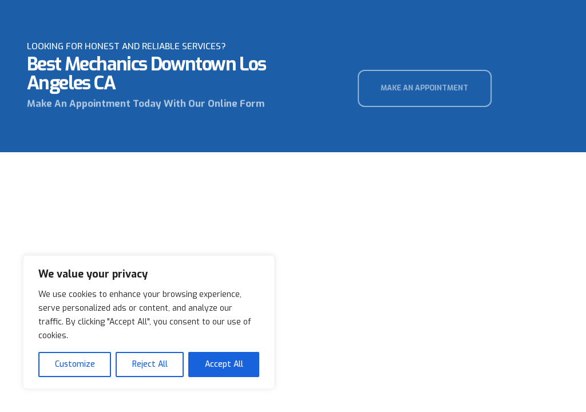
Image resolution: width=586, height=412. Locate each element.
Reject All (150, 364)
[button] (433, 88)
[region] (149, 322)
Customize (75, 364)
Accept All (224, 364)
